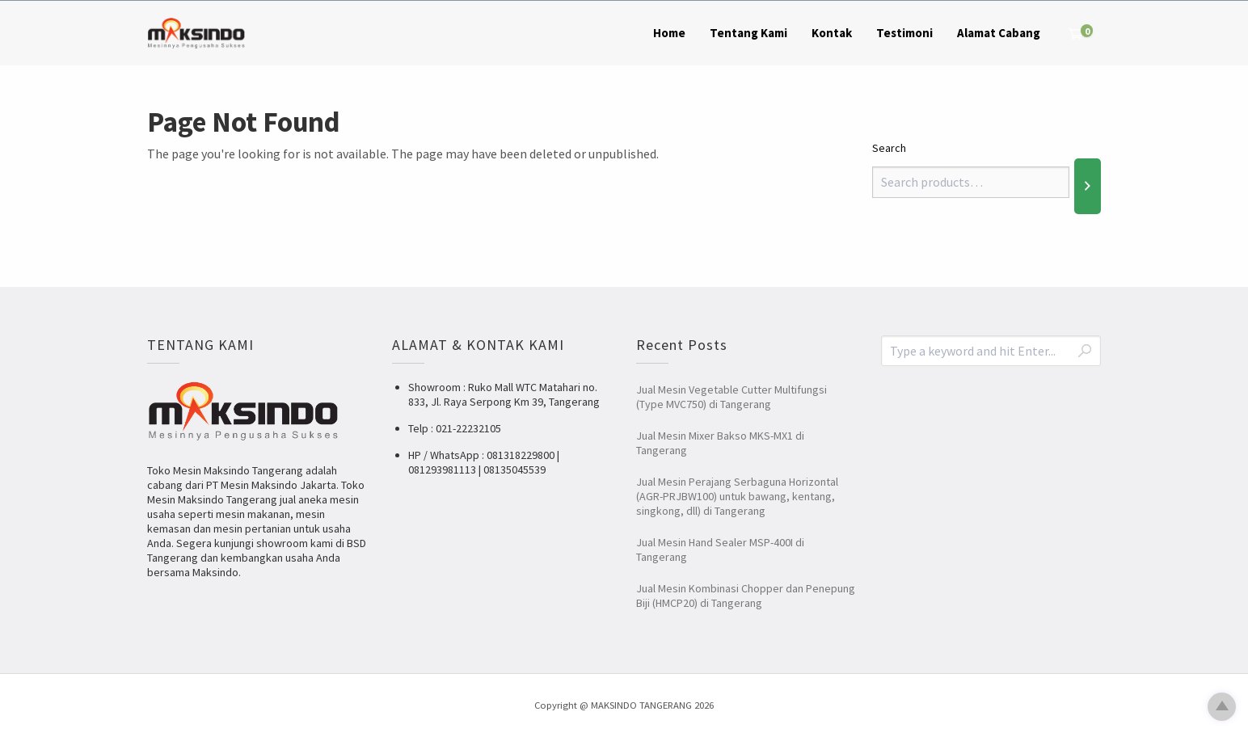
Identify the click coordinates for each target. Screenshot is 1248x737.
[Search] (1087, 185)
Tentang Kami (748, 32)
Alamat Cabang (998, 32)
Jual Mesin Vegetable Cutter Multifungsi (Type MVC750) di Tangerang (731, 396)
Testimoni (904, 32)
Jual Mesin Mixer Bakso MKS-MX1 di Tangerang (720, 442)
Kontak (832, 32)
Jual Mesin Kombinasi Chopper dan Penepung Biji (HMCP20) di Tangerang (745, 595)
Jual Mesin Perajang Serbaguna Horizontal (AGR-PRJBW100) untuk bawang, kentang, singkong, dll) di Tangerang (737, 496)
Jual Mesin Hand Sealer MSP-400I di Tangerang (720, 549)
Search (889, 148)
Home (669, 32)
